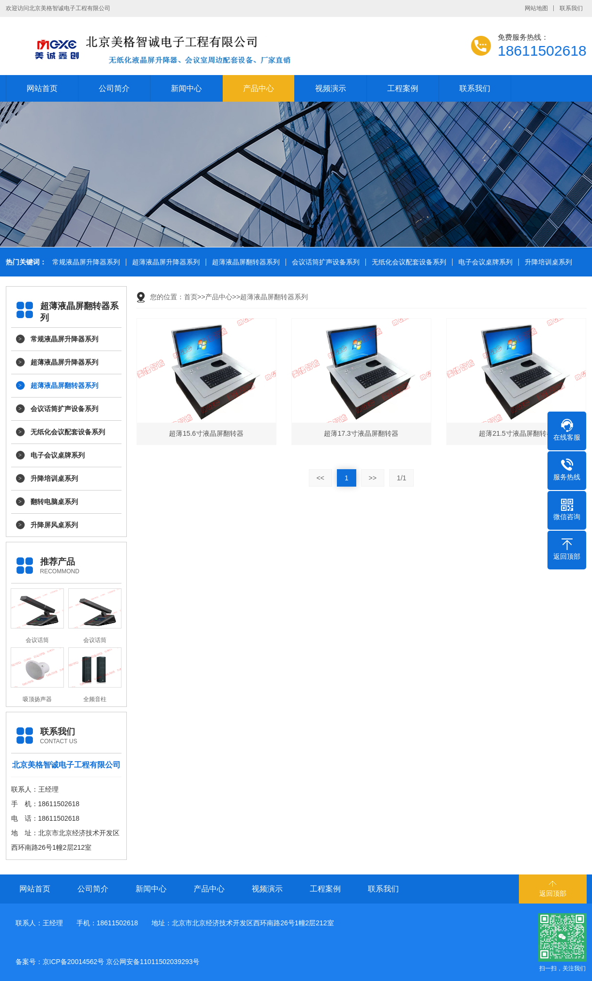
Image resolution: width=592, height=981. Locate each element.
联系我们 (571, 8)
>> (373, 478)
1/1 (401, 478)
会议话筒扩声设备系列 (324, 262)
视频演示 (330, 88)
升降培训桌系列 (547, 262)
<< (320, 478)
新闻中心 (186, 88)
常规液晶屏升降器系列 (85, 262)
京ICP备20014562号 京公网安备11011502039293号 (121, 962)
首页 (190, 297)
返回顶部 (552, 893)
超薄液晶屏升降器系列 (164, 262)
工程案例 (402, 88)
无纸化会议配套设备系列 (407, 262)
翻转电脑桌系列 (54, 502)
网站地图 (536, 8)
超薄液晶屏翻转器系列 (244, 262)
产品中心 (258, 88)
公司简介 (114, 88)
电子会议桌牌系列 (484, 262)
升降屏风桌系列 (54, 525)
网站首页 (42, 88)
